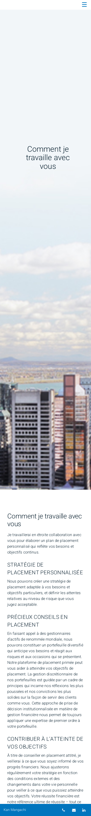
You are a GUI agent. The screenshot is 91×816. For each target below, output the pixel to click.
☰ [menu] (84, 5)
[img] (45, 245)
